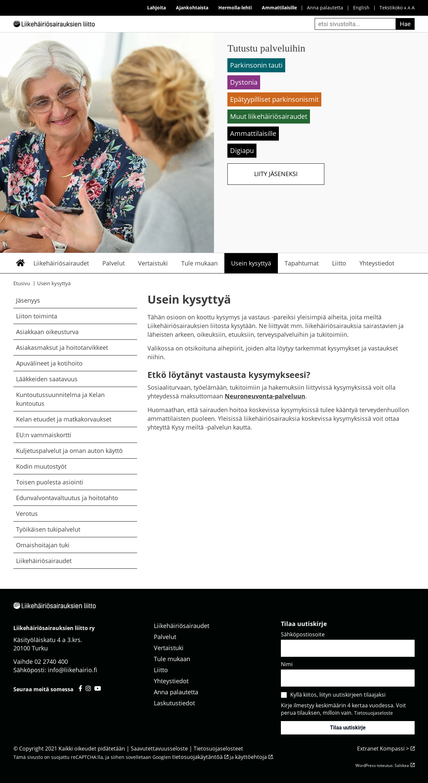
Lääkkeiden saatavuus (47, 379)
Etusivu (20, 263)
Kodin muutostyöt (41, 466)
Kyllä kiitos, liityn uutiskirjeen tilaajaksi (338, 694)
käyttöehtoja (251, 757)
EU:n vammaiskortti (43, 435)
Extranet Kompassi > (383, 748)
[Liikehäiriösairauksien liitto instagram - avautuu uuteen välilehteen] (88, 688)
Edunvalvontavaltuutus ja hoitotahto (67, 498)
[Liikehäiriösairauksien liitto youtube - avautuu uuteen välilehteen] (97, 688)
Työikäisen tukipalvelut (48, 529)
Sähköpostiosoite (303, 634)
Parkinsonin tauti (256, 65)
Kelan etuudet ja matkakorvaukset (63, 419)
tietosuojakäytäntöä (197, 757)
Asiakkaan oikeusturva (47, 332)
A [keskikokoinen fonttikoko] (409, 8)
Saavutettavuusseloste (159, 748)
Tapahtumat (302, 263)
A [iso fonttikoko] (413, 7)
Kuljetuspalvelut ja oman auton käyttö (69, 451)
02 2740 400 (51, 661)
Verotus (27, 514)
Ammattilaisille (253, 133)
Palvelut (113, 263)
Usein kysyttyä (251, 263)
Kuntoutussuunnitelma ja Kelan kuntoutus (60, 399)
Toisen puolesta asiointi (49, 482)
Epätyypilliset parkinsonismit (274, 99)
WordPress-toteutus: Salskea (382, 765)
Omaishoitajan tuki (43, 545)
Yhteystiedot (376, 263)
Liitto (339, 263)
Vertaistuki (153, 263)
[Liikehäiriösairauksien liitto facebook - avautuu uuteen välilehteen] (80, 688)
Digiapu (242, 150)
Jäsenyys (28, 300)
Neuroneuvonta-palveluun (265, 396)
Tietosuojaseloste (373, 713)
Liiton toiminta (36, 316)
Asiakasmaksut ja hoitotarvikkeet (62, 347)
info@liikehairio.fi (72, 670)
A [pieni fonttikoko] (405, 7)
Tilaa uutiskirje (348, 727)
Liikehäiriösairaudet (61, 263)
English (361, 7)
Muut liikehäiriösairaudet (268, 116)
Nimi (287, 664)
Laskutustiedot (174, 703)
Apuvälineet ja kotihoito (49, 363)
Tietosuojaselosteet (218, 748)
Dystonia (243, 82)
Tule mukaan (199, 263)
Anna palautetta (325, 7)
